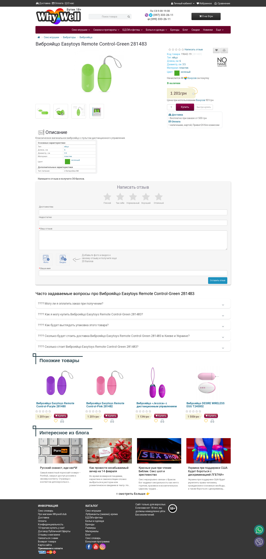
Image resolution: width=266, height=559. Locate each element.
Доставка (43, 3)
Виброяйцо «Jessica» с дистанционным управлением (157, 405)
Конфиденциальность (50, 524)
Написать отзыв (194, 49)
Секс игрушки (51, 37)
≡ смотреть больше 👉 (133, 493)
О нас (69, 3)
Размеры (90, 527)
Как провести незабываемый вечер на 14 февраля (108, 469)
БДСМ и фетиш (133, 30)
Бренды (174, 29)
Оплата (57, 3)
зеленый (182, 72)
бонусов (192, 78)
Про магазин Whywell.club (52, 514)
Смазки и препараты (106, 30)
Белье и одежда (156, 30)
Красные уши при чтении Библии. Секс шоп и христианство (155, 471)
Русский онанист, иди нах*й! (58, 467)
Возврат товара (47, 541)
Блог (185, 29)
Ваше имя (45, 268)
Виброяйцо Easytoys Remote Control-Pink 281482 (105, 405)
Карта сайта (45, 545)
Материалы (91, 531)
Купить (185, 107)
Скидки (195, 29)
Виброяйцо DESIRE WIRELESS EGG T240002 (206, 405)
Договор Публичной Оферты (54, 531)
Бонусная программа (97, 541)
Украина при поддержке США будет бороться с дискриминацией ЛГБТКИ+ (207, 471)
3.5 (184, 64)
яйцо (175, 57)
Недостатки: (45, 217)
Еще (220, 30)
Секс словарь (45, 510)
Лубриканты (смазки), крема (101, 514)
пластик (183, 67)
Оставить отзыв (217, 280)
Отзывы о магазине (49, 534)
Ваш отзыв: (46, 228)
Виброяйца (86, 37)
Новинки (208, 29)
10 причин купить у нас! (51, 527)
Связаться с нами (48, 538)
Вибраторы (69, 37)
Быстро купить (204, 107)
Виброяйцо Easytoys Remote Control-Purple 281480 (55, 405)
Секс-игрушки (81, 30)
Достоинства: (46, 206)
